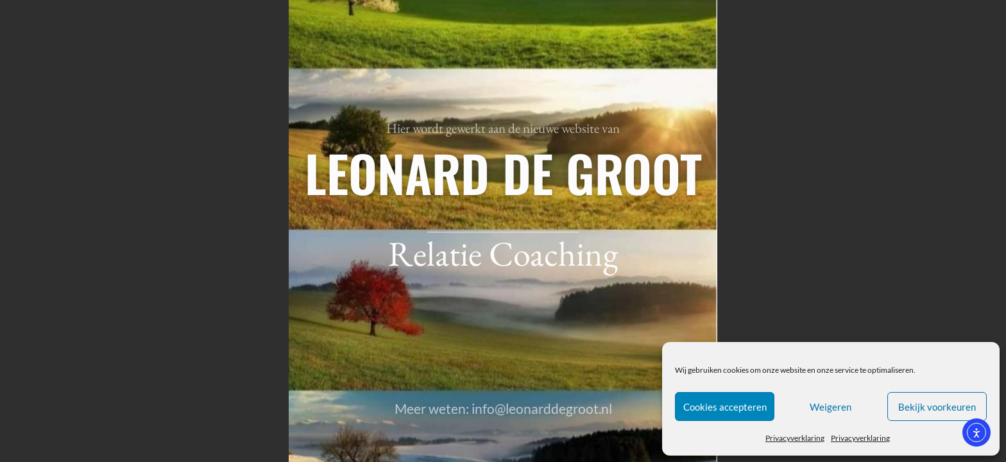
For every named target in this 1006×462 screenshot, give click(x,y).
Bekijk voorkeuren (937, 407)
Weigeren (830, 407)
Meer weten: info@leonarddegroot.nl (503, 408)
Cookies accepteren (725, 407)
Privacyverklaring (794, 438)
